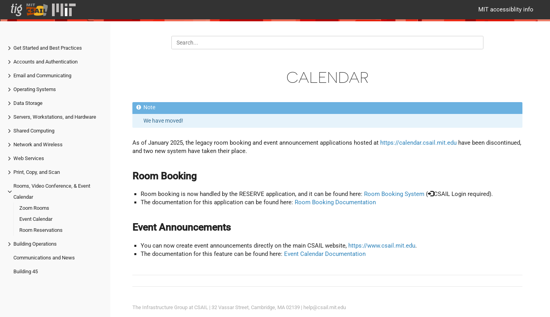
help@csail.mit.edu (324, 307)
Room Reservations (41, 230)
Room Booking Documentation (335, 202)
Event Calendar (35, 219)
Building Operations (35, 244)
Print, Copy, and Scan (36, 172)
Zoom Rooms (34, 208)
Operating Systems (34, 89)
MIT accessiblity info (505, 9)
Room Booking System (394, 194)
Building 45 (25, 271)
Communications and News (44, 258)
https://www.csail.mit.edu (381, 245)
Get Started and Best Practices (47, 48)
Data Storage (28, 103)
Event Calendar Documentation (325, 253)
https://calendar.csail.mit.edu (418, 142)
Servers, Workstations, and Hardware (54, 117)
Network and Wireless (38, 144)
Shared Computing (33, 131)
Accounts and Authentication (45, 62)
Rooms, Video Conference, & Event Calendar (51, 191)
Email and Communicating (42, 75)
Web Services (28, 158)
